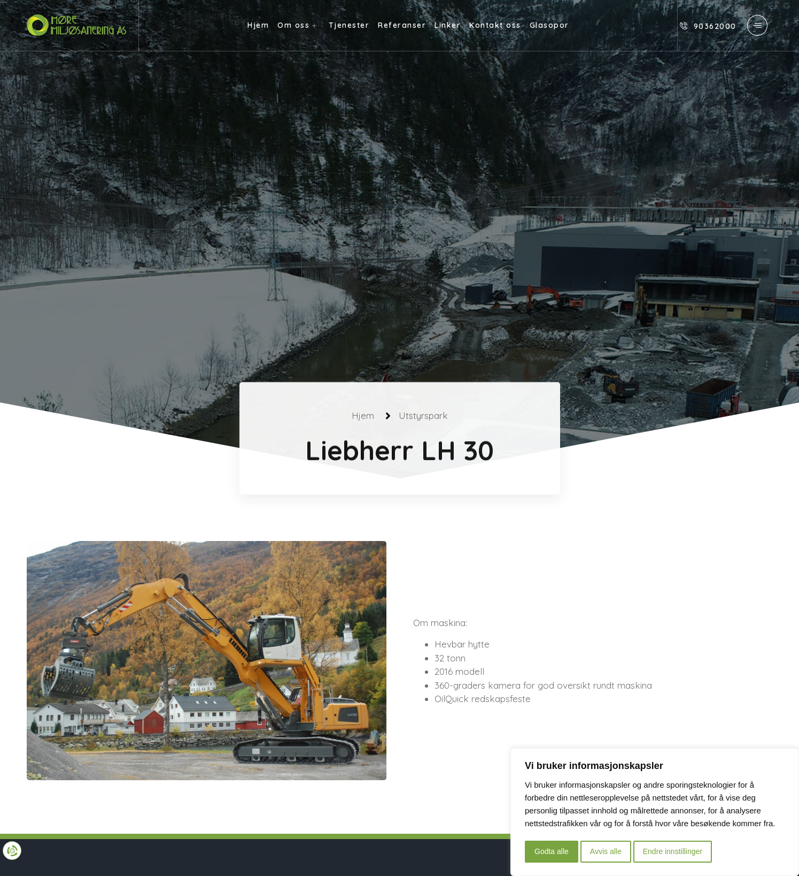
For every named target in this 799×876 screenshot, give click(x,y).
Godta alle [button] (551, 851)
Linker (448, 25)
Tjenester (349, 25)
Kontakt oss (495, 25)
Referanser (402, 25)
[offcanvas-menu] (757, 25)
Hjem (258, 25)
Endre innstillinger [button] (672, 851)
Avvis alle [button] (606, 851)
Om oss (298, 25)
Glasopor (549, 25)
